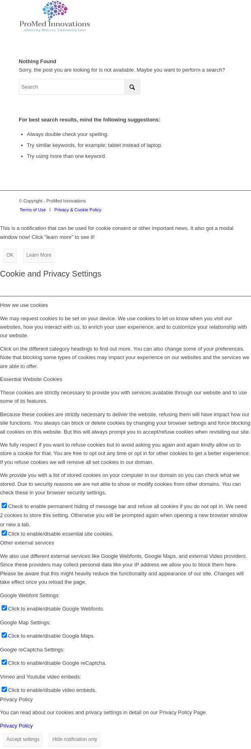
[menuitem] (33, 210)
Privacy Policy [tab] (16, 699)
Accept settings (22, 739)
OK (9, 255)
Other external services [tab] (27, 543)
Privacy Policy (16, 726)
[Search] (79, 87)
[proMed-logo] (104, 16)
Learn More (38, 255)
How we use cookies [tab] (24, 305)
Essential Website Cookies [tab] (31, 379)
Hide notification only (74, 739)
